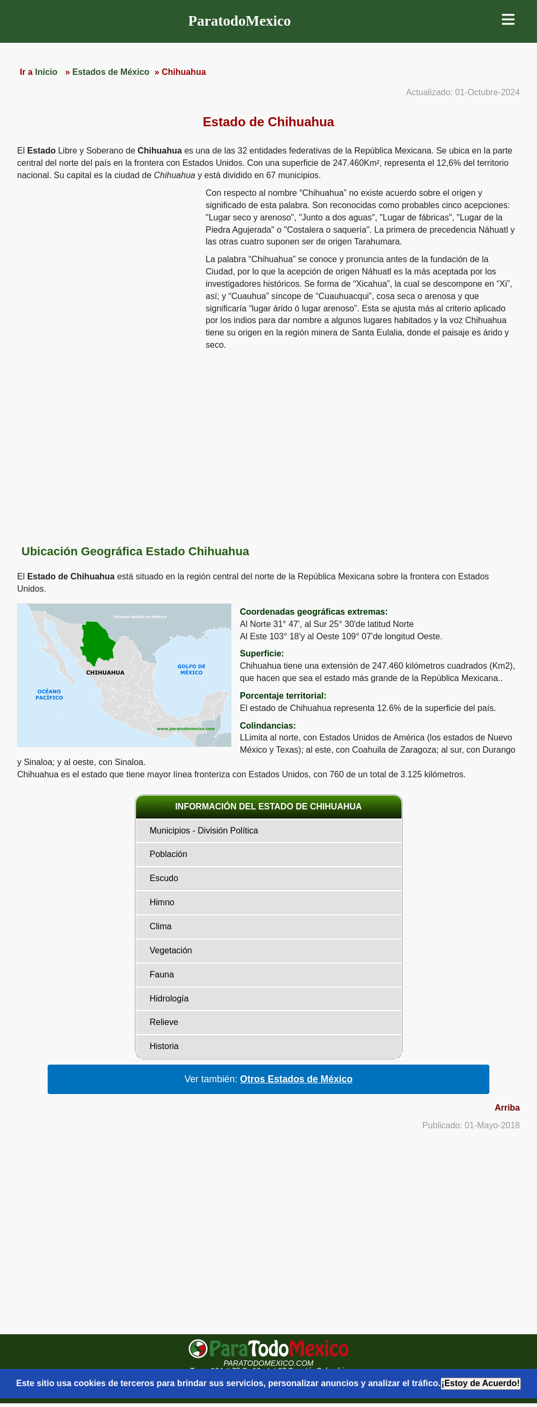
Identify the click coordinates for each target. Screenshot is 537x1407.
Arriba (507, 1107)
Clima (161, 926)
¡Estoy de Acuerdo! (481, 1383)
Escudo (164, 878)
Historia (164, 1046)
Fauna (162, 974)
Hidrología (169, 998)
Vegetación (171, 950)
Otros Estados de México (296, 1079)
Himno (162, 902)
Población (168, 854)
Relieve (164, 1022)
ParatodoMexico (239, 21)
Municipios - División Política (204, 830)
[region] (107, 270)
